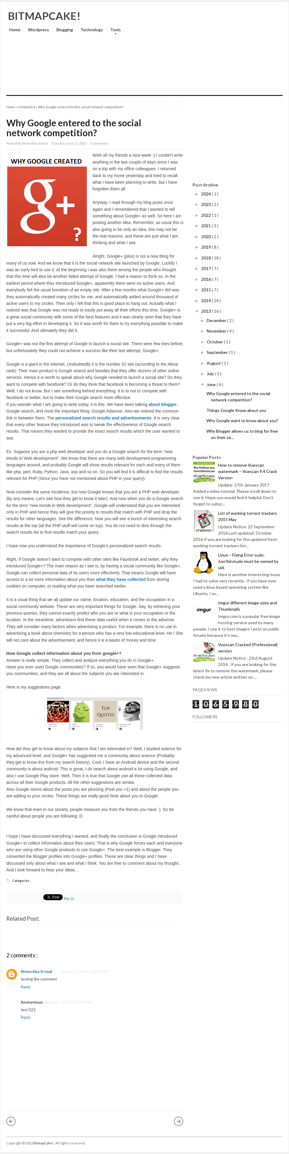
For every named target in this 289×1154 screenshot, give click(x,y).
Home (14, 29)
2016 (206, 279)
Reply (26, 986)
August (214, 363)
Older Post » (179, 1121)
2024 (206, 193)
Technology (92, 29)
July (211, 373)
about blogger (162, 404)
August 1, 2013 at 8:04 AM (68, 1002)
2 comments (99, 143)
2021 (206, 225)
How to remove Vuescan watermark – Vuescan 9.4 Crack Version (247, 471)
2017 (206, 268)
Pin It (69, 898)
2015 (206, 289)
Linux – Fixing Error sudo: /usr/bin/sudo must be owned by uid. (248, 561)
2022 (206, 215)
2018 (206, 257)
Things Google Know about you (236, 410)
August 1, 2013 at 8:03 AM (85, 971)
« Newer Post (11, 1121)
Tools (114, 31)
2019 (206, 247)
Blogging (64, 29)
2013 (206, 311)
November (217, 330)
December (217, 320)
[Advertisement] (212, 53)
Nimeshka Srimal (36, 971)
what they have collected (121, 579)
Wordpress (38, 29)
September (218, 352)
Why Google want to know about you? (242, 420)
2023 (206, 204)
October (215, 341)
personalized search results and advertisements (103, 418)
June (212, 384)
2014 (206, 300)
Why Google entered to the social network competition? (73, 127)
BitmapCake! (44, 15)
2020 (206, 236)
